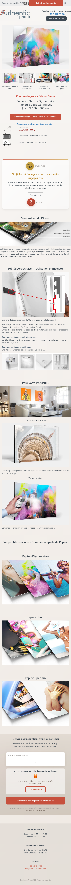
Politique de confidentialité (35, 810)
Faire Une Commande (46, 3)
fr (66, 3)
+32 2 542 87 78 (35, 866)
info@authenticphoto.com (35, 868)
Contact (5, 3)
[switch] (35, 789)
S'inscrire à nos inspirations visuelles (35, 800)
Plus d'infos (34, 195)
